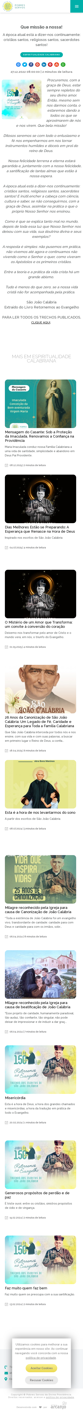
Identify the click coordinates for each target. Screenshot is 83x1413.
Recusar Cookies (41, 1380)
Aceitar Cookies (42, 1368)
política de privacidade (41, 1357)
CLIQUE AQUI (40, 322)
